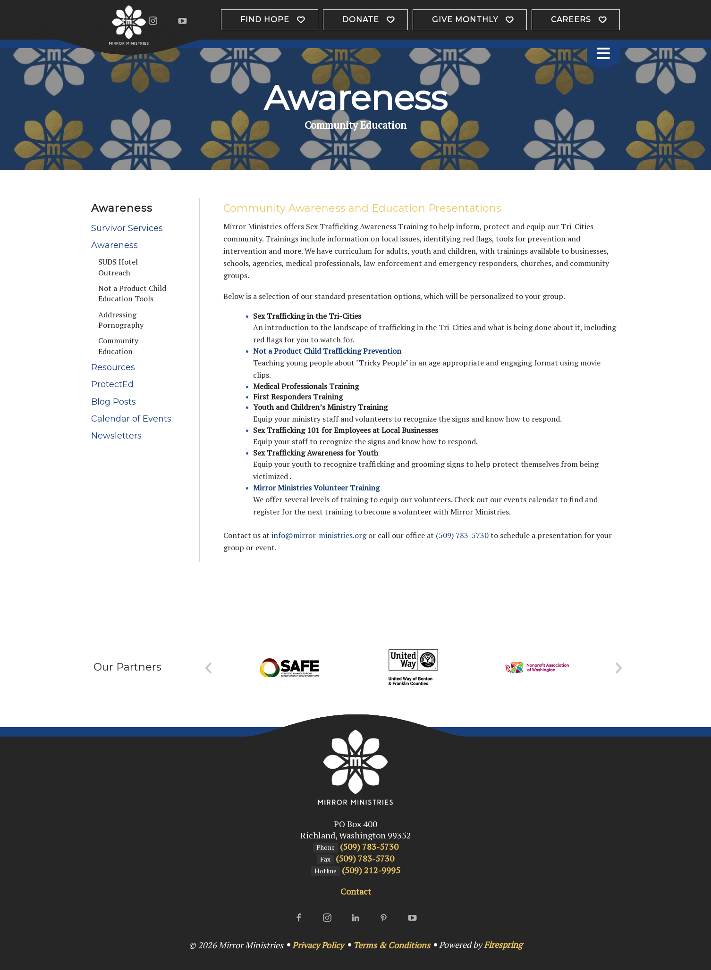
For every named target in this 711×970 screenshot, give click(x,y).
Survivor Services (127, 228)
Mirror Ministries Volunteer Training (316, 487)
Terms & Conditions (391, 945)
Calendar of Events (131, 419)
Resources (113, 367)
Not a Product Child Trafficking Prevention (327, 351)
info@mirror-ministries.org (318, 535)
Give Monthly (465, 19)
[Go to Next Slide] (618, 668)
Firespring (503, 944)
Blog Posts (113, 402)
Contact (355, 891)
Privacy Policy (318, 945)
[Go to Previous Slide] (208, 668)
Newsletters (116, 436)
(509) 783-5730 (462, 535)
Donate (360, 19)
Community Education (118, 345)
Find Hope (264, 19)
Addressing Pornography (121, 319)
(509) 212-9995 (371, 870)
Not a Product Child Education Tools (132, 293)
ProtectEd (112, 384)
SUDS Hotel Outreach (118, 267)
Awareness (114, 245)
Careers (571, 19)
